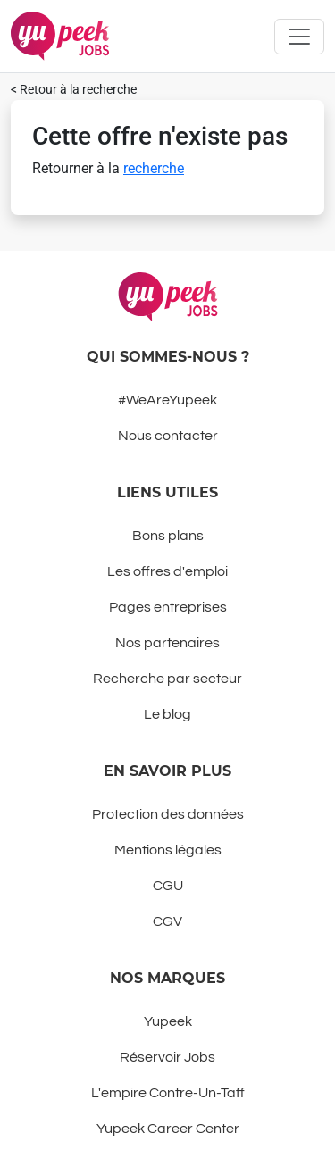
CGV (167, 921)
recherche (153, 168)
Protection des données (168, 814)
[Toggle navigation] (299, 36)
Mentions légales (168, 850)
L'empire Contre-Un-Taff (168, 1093)
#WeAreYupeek (167, 400)
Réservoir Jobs (167, 1057)
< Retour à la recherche (74, 89)
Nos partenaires (167, 643)
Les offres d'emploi (167, 571)
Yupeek (168, 1021)
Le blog (167, 714)
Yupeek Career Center (167, 1128)
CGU (168, 886)
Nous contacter (168, 436)
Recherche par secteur (167, 678)
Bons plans (168, 536)
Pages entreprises (168, 607)
